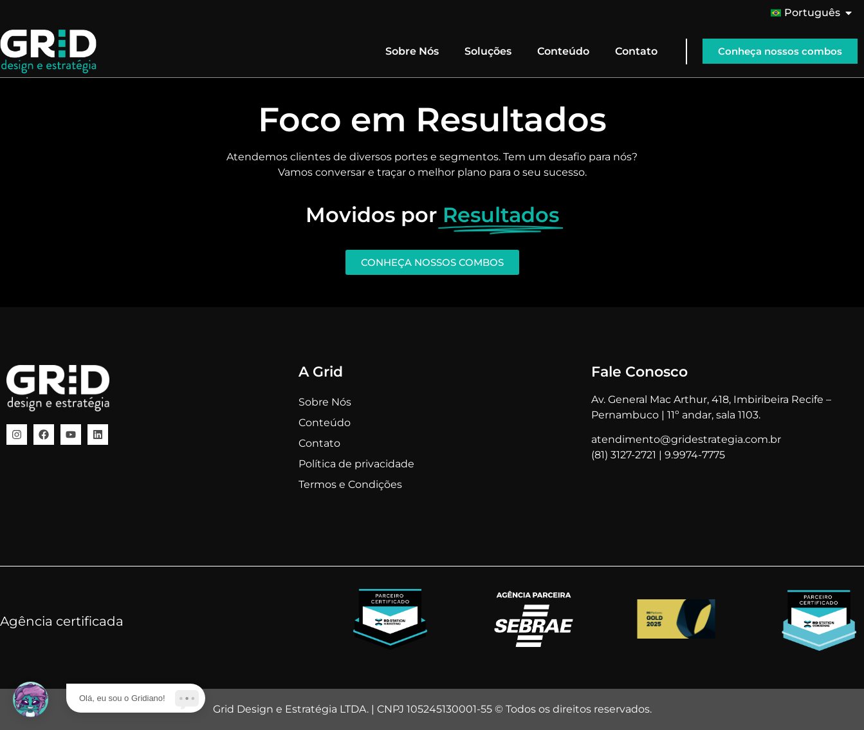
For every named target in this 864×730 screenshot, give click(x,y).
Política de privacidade (356, 464)
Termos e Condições (350, 484)
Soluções (487, 51)
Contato (636, 51)
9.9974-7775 (695, 455)
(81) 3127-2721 (623, 455)
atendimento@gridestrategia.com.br (686, 439)
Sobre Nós (412, 51)
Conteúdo (563, 51)
